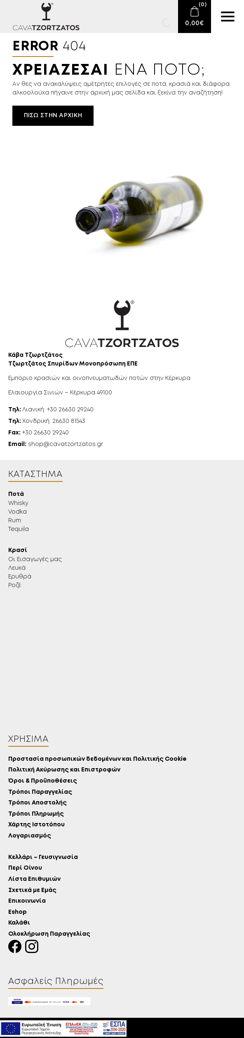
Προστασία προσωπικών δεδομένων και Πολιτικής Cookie (97, 759)
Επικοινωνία (27, 901)
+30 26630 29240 (38, 432)
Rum (14, 520)
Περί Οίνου (25, 868)
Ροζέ (14, 585)
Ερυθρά (19, 576)
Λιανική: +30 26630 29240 (51, 409)
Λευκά (17, 568)
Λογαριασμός (29, 836)
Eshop (17, 912)
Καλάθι (19, 923)
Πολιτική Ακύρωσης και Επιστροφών (64, 770)
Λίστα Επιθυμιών (34, 879)
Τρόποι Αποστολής (37, 803)
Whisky (18, 503)
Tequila (18, 529)
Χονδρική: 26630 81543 (46, 421)
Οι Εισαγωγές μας (35, 559)
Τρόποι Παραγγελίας (40, 792)
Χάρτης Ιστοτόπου (36, 825)
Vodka (17, 512)
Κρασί (17, 550)
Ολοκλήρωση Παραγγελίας (49, 934)
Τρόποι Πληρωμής (36, 814)
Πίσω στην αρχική (53, 115)
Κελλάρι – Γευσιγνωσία (43, 857)
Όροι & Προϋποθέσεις (42, 781)
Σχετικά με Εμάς (32, 890)
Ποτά (16, 494)
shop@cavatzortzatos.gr (55, 444)
